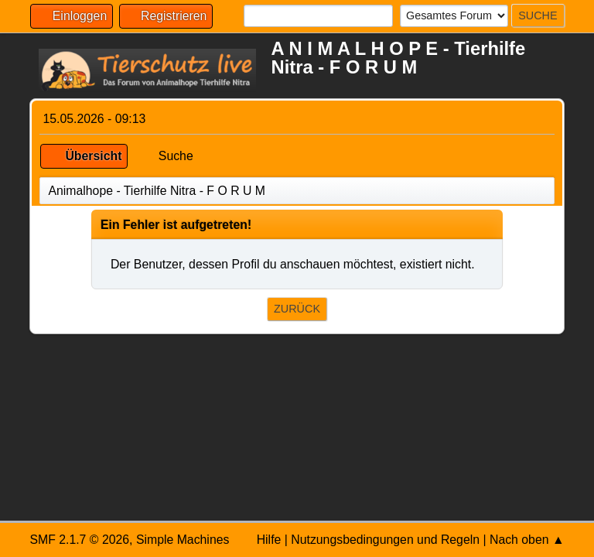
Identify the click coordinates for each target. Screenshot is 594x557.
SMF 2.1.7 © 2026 (79, 539)
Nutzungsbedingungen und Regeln (385, 539)
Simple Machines (183, 539)
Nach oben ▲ (527, 539)
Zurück (297, 308)
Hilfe (269, 539)
